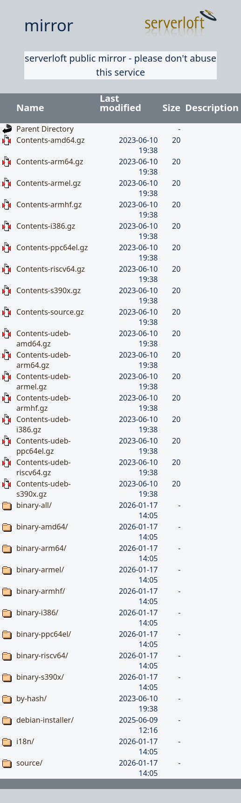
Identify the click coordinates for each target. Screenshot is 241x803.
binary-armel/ (40, 569)
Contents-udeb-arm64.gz (43, 360)
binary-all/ (34, 505)
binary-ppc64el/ (43, 634)
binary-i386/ (37, 612)
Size (172, 107)
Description (212, 107)
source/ (29, 763)
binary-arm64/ (41, 548)
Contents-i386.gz (45, 226)
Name (30, 107)
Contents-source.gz (50, 312)
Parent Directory (45, 129)
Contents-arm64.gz (49, 161)
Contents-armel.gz (48, 183)
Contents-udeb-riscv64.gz (43, 467)
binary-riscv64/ (42, 655)
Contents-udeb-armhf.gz (43, 403)
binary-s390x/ (40, 677)
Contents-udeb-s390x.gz (43, 489)
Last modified (120, 103)
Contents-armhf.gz (49, 204)
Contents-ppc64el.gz (52, 247)
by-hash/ (31, 698)
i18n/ (25, 741)
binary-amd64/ (42, 526)
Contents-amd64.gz (50, 140)
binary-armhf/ (40, 591)
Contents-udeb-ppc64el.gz (43, 446)
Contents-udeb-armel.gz (43, 381)
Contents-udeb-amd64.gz (43, 338)
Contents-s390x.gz (48, 290)
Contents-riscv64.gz (50, 269)
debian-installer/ (45, 720)
